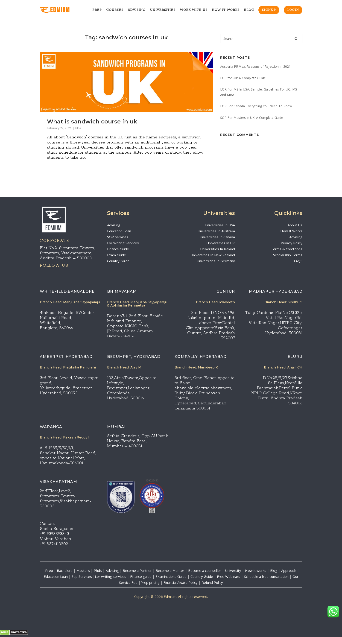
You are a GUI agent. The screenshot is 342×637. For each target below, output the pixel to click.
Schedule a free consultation (266, 576)
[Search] (296, 38)
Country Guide (118, 261)
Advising (137, 10)
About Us (295, 225)
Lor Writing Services (123, 243)
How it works (255, 570)
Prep (97, 10)
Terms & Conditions (286, 249)
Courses (114, 10)
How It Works (226, 10)
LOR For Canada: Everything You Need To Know (256, 106)
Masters (83, 570)
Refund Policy (212, 582)
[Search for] (261, 38)
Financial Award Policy (181, 582)
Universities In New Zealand (212, 255)
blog (78, 128)
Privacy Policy (291, 243)
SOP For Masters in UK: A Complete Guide (251, 117)
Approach (289, 570)
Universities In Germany (216, 261)
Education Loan (119, 231)
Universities (162, 10)
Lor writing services (110, 576)
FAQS (298, 261)
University (233, 570)
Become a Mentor (170, 570)
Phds (98, 570)
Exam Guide (116, 255)
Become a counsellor (204, 570)
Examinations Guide (171, 576)
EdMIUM (55, 10)
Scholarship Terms (287, 255)
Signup (269, 10)
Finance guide (141, 576)
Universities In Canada (217, 237)
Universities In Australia (216, 231)
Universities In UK (220, 243)
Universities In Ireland (217, 249)
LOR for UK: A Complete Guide (243, 78)
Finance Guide (118, 249)
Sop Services (82, 576)
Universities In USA (220, 225)
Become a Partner (137, 570)
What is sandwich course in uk (92, 121)
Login (293, 10)
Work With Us (194, 10)
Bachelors (65, 570)
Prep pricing (150, 582)
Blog (249, 10)
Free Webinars (228, 576)
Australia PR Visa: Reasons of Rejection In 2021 (255, 66)
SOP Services (117, 237)
